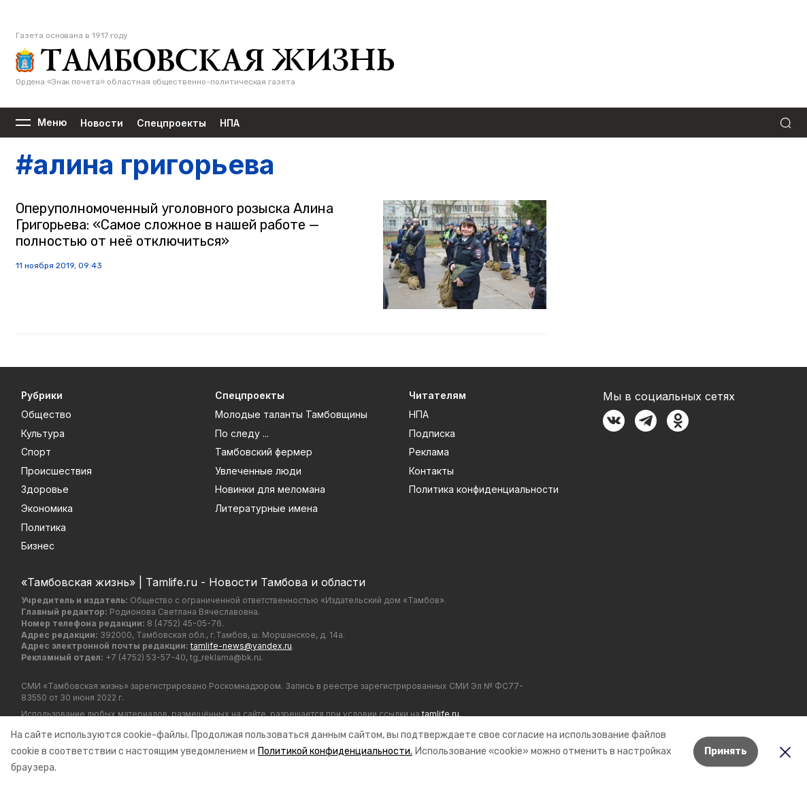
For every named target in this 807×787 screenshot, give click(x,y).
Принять (725, 751)
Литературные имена (266, 508)
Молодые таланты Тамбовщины (291, 414)
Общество (46, 414)
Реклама (429, 451)
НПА (230, 123)
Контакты (431, 471)
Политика (43, 527)
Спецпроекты (171, 123)
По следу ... (242, 433)
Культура (43, 433)
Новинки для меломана (270, 489)
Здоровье (45, 489)
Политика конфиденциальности (484, 489)
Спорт (36, 451)
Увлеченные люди (258, 471)
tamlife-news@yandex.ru (241, 646)
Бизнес (37, 545)
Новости (101, 123)
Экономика (47, 508)
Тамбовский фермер (263, 451)
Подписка (432, 433)
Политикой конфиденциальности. (335, 751)
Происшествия (56, 471)
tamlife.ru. (441, 714)
